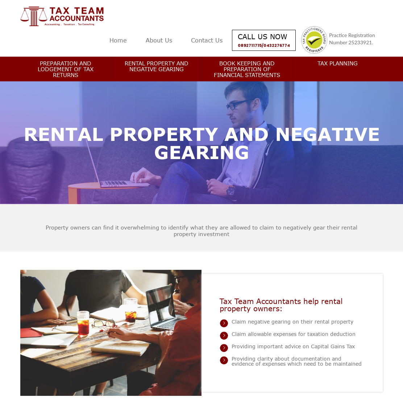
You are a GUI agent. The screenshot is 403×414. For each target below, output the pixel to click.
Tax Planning (337, 63)
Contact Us (207, 40)
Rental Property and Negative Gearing (156, 66)
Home (118, 40)
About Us (159, 40)
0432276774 (276, 45)
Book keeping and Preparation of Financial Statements (247, 69)
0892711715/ (250, 45)
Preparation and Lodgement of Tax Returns (66, 69)
